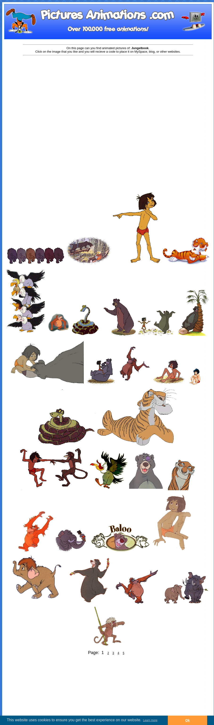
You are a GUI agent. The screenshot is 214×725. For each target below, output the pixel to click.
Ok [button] (187, 720)
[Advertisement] (108, 93)
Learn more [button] (150, 720)
